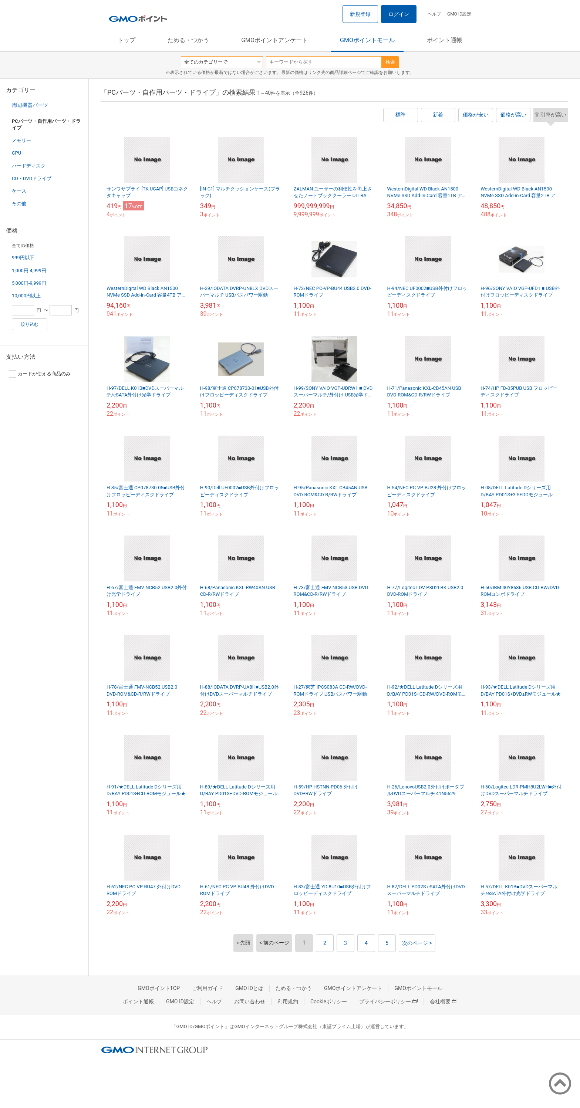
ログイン (398, 14)
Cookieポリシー (328, 1001)
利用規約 (287, 1001)
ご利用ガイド (207, 988)
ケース (19, 191)
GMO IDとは (249, 988)
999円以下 (23, 257)
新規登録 (360, 14)
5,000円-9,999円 (29, 283)
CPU (16, 153)
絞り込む (29, 324)
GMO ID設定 (459, 14)
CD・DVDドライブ (31, 178)
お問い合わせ (249, 1001)
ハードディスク (28, 166)
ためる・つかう (188, 40)
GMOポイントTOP (159, 988)
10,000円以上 (26, 295)
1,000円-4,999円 (29, 270)
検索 (390, 62)
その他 (19, 203)
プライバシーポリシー (388, 1001)
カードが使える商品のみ (40, 374)
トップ (126, 40)
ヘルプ (434, 14)
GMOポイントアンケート (274, 40)
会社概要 (443, 1001)
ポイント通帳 (444, 40)
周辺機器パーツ (30, 105)
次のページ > (417, 943)
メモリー (21, 140)
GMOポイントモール (367, 40)
